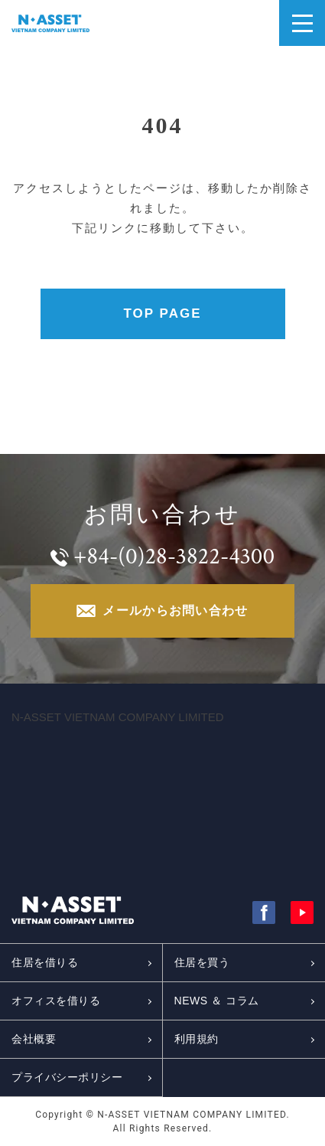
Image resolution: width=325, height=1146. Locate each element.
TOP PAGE (163, 313)
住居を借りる (44, 962)
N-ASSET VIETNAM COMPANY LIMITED (117, 716)
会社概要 (33, 1039)
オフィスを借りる (55, 1000)
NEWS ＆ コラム (216, 1000)
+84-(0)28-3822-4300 (174, 556)
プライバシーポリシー (67, 1077)
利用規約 (196, 1039)
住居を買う (202, 962)
